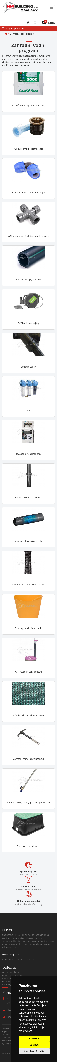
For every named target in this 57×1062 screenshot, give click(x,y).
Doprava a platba (10, 972)
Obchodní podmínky (12, 975)
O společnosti (9, 981)
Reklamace (7, 978)
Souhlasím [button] (34, 1038)
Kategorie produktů (13, 28)
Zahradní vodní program (22, 33)
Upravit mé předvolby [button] (34, 1051)
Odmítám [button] (34, 1045)
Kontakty (6, 984)
